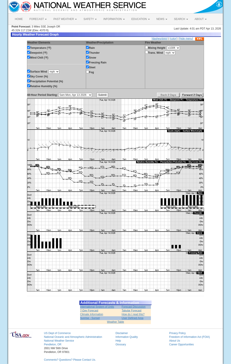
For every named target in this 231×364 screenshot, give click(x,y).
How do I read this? (133, 314)
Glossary (121, 344)
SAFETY (90, 19)
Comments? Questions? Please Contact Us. (70, 359)
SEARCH (181, 19)
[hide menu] (186, 38)
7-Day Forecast (89, 310)
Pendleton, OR (53, 344)
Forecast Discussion (134, 306)
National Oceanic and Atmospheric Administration (73, 336)
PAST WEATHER (65, 19)
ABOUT (201, 19)
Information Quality (127, 336)
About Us (174, 340)
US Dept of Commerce (57, 333)
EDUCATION (140, 19)
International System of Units (97, 306)
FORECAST (38, 19)
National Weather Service (59, 340)
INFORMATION (114, 19)
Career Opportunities (181, 344)
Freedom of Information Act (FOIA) (189, 336)
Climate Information (91, 314)
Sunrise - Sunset (90, 318)
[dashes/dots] (159, 38)
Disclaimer (122, 333)
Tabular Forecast (131, 310)
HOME (19, 19)
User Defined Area (132, 318)
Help (118, 340)
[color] (173, 38)
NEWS (161, 19)
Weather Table (115, 321)
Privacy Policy (177, 333)
